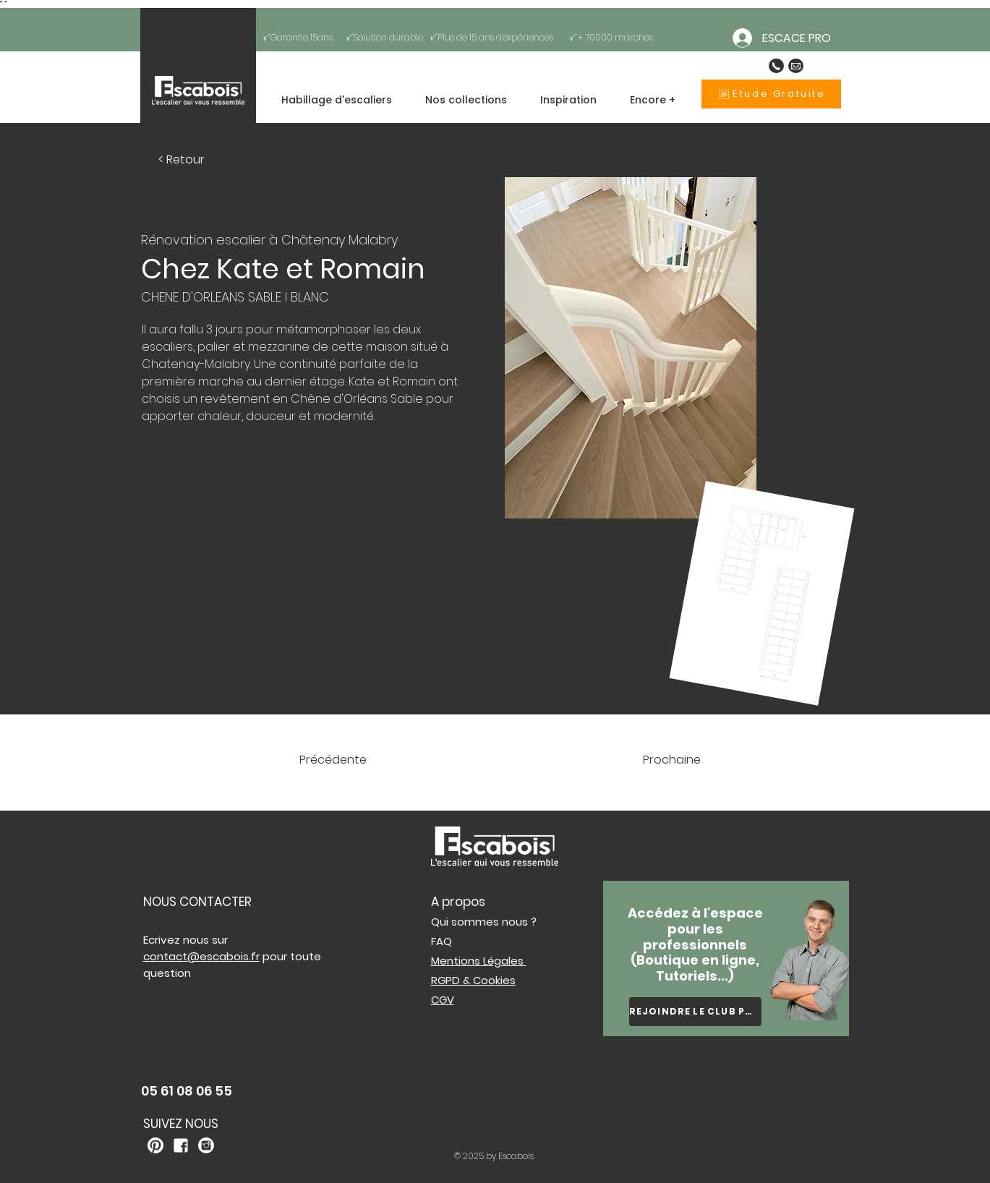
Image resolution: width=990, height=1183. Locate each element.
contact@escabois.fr (201, 956)
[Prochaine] (652, 760)
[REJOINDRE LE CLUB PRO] (695, 1011)
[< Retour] (182, 159)
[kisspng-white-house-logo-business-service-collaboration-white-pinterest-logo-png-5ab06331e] (155, 1145)
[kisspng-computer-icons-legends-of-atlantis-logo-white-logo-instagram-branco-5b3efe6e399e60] (206, 1145)
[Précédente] (358, 760)
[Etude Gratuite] (771, 94)
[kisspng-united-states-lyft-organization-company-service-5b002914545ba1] (181, 1145)
